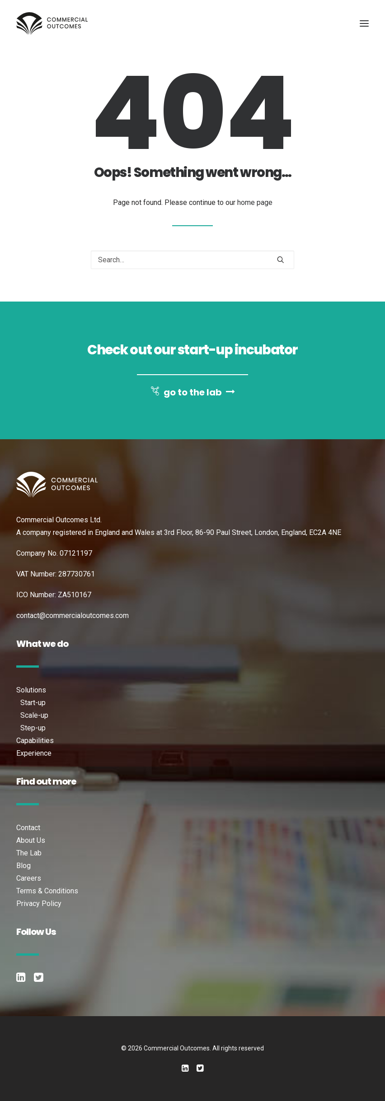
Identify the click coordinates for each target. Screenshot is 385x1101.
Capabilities (35, 740)
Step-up (33, 728)
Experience (34, 753)
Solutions (31, 690)
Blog (23, 865)
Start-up (33, 702)
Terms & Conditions (47, 891)
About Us (30, 840)
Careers (28, 878)
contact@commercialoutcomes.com (72, 615)
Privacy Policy (38, 903)
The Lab (29, 853)
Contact (28, 827)
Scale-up (34, 715)
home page (254, 202)
